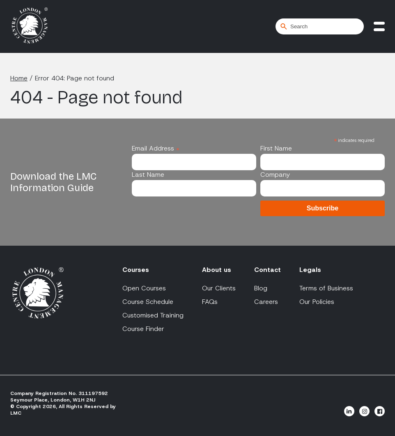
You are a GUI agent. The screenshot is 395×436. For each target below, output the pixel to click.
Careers (266, 301)
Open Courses (144, 288)
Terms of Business (326, 288)
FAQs (210, 301)
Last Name (148, 174)
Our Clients (219, 288)
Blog (260, 288)
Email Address (155, 148)
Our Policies (316, 301)
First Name (276, 148)
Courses (135, 269)
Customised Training (153, 315)
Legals (310, 269)
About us (216, 269)
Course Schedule (147, 301)
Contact (267, 269)
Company (275, 174)
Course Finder (143, 328)
